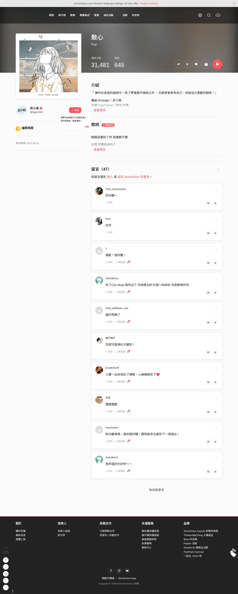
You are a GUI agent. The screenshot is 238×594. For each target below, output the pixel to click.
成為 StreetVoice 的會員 (133, 177)
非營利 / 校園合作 (109, 535)
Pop (94, 44)
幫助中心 (147, 547)
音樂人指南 (64, 531)
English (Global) (149, 3)
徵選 (96, 15)
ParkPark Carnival (194, 551)
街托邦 (61, 535)
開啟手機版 (108, 578)
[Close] (234, 3)
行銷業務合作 (107, 531)
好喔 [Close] (87, 127)
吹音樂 (135, 15)
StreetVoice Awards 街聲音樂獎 (201, 531)
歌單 (72, 15)
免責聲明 (147, 543)
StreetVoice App (127, 578)
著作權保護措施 (150, 535)
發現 (51, 15)
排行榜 (62, 15)
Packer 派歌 (190, 543)
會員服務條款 (149, 539)
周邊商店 (85, 15)
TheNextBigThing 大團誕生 (198, 535)
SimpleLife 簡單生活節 (196, 547)
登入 (110, 177)
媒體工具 (21, 539)
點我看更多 (156, 490)
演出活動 (108, 15)
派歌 (124, 15)
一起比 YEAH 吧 (193, 556)
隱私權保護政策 (150, 531)
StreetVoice (29, 15)
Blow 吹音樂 (190, 539)
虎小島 (36, 108)
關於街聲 (21, 531)
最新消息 (21, 535)
